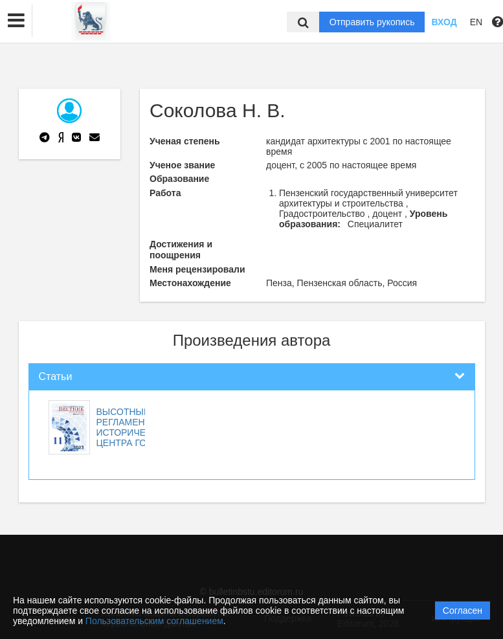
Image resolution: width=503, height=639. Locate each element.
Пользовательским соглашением (154, 621)
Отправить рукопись (372, 22)
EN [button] (476, 22)
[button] (16, 21)
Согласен (462, 610)
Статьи (56, 376)
